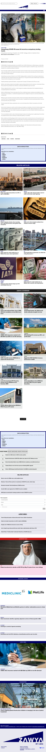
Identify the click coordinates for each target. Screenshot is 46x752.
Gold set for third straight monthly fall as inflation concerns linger (33, 222)
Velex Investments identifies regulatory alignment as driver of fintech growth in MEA (21, 618)
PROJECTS (4, 157)
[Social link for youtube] (44, 3)
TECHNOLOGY (3, 356)
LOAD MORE (23, 419)
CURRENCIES (26, 280)
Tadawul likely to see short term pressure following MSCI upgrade (19, 465)
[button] (2, 62)
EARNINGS (26, 309)
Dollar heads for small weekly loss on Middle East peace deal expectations (10, 253)
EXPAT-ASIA (3, 138)
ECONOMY (2, 625)
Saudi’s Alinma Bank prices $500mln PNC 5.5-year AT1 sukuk (11, 406)
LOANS (2, 379)
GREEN (3, 156)
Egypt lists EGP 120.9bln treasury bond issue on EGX (33, 358)
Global (2, 281)
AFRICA (3, 159)
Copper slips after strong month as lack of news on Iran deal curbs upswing (34, 193)
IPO (1, 565)
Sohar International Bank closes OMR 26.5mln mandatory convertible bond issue (11, 312)
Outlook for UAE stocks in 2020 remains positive (15, 454)
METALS (25, 191)
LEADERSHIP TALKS (23, 538)
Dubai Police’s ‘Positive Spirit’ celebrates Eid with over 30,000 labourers (16, 531)
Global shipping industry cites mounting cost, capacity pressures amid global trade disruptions (11, 223)
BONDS (2, 309)
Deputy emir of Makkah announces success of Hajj (12, 524)
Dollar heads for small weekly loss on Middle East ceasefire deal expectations (33, 282)
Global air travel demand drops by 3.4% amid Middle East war (10, 284)
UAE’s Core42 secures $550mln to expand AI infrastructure (10, 358)
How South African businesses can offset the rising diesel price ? (34, 253)
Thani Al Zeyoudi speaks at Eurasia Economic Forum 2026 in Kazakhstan (16, 517)
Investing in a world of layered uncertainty (11, 626)
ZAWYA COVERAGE (23, 291)
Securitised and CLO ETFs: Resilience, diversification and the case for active (19, 634)
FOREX (2, 251)
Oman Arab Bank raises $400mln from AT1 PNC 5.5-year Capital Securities (33, 382)
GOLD (25, 220)
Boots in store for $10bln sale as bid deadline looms (12, 478)
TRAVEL (2, 282)
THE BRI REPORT (23, 682)
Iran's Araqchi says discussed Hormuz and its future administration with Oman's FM (19, 528)
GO (44, 508)
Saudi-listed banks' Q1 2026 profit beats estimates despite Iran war (33, 311)
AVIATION (2, 280)
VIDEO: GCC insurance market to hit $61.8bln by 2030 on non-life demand (11, 335)
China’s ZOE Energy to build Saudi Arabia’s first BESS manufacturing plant (21, 469)
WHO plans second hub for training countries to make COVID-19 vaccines (16, 492)
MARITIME (2, 220)
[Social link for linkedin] (43, 3)
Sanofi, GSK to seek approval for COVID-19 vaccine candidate (14, 489)
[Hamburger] (44, 10)
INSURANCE (3, 333)
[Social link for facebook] (41, 3)
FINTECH (2, 617)
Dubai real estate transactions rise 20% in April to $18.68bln (11, 193)
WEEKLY (4, 154)
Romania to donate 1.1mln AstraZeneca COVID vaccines (13, 485)
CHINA (8, 138)
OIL (24, 251)
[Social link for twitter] (40, 3)
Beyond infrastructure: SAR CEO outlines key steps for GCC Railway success (21, 458)
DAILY (3, 153)
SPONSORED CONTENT (23, 578)
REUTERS (12, 138)
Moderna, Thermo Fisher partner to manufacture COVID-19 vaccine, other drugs (18, 481)
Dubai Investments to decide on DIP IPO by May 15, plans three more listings (22, 567)
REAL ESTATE (3, 191)
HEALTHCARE (17, 138)
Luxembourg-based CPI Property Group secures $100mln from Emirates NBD (10, 382)
